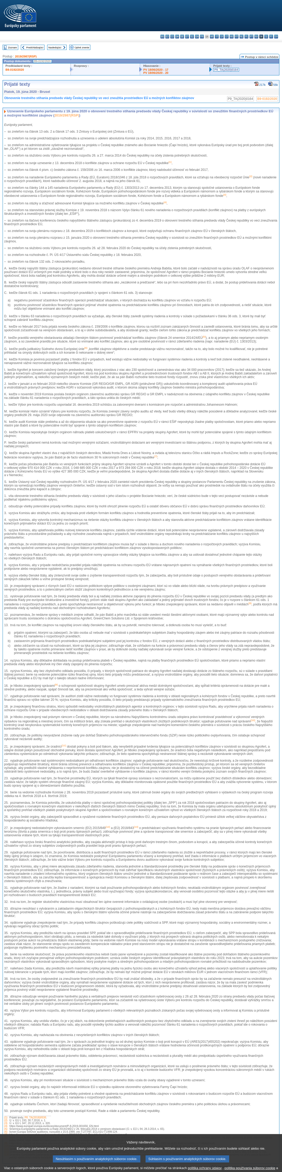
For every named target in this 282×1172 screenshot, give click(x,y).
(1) (5, 1117)
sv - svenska (276, 36)
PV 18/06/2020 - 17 (155, 69)
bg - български (162, 36)
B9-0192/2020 (14, 69)
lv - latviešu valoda (222, 36)
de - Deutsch (182, 36)
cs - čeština (172, 36)
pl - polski (246, 36)
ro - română (256, 36)
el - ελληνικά (192, 36)
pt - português (251, 36)
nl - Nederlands (241, 36)
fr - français (202, 36)
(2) (5, 1120)
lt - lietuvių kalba (227, 36)
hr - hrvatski (212, 36)
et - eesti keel (187, 36)
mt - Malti (237, 36)
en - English (197, 36)
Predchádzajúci (34, 47)
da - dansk (177, 36)
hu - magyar (232, 36)
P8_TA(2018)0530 (35, 1117)
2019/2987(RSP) (25, 56)
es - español (167, 36)
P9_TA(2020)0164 (226, 69)
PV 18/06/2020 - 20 (155, 72)
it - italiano (217, 36)
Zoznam (12, 47)
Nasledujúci (54, 47)
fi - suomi (271, 36)
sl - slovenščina (266, 36)
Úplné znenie (82, 47)
